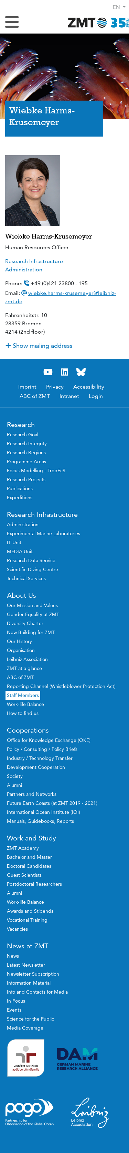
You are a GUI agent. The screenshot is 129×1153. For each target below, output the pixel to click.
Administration (23, 269)
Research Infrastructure (34, 261)
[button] (119, 7)
